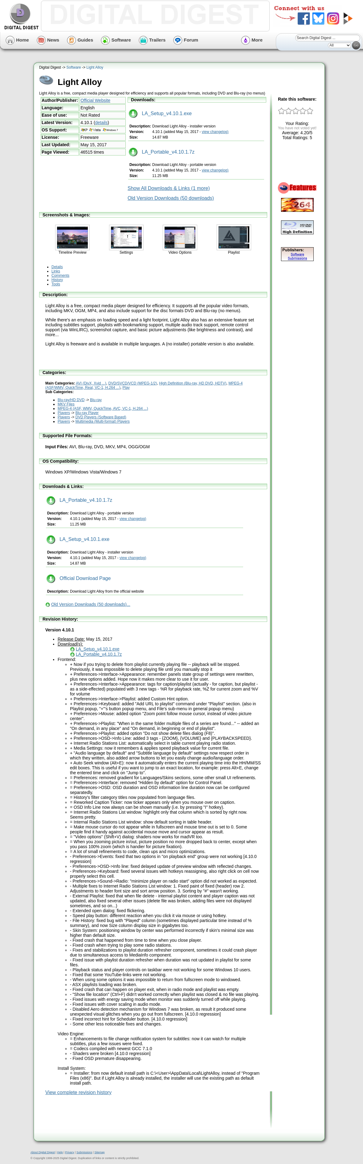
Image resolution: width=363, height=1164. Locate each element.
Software (116, 39)
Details (57, 267)
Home (17, 39)
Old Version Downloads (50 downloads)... (90, 604)
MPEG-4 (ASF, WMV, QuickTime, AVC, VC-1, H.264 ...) (103, 408)
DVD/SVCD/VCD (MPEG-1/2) (132, 383)
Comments (60, 275)
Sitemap (99, 1152)
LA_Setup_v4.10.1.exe (160, 113)
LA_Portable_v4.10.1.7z (161, 152)
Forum (185, 39)
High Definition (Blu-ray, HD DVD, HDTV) (192, 383)
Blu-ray (96, 400)
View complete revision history (78, 1092)
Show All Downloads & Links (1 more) (169, 188)
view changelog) (215, 132)
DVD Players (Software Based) (100, 417)
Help (60, 1152)
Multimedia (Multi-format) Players (102, 421)
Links (55, 271)
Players (64, 413)
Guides (80, 39)
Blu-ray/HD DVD (71, 400)
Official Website (95, 100)
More (252, 39)
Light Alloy (94, 67)
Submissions (84, 1152)
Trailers (152, 39)
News (48, 39)
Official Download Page (78, 578)
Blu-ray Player (87, 413)
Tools (55, 284)
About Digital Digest (43, 1152)
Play (126, 387)
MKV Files (66, 404)
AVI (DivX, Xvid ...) (91, 383)
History (57, 280)
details (101, 122)
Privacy (69, 1152)
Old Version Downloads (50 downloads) (171, 198)
